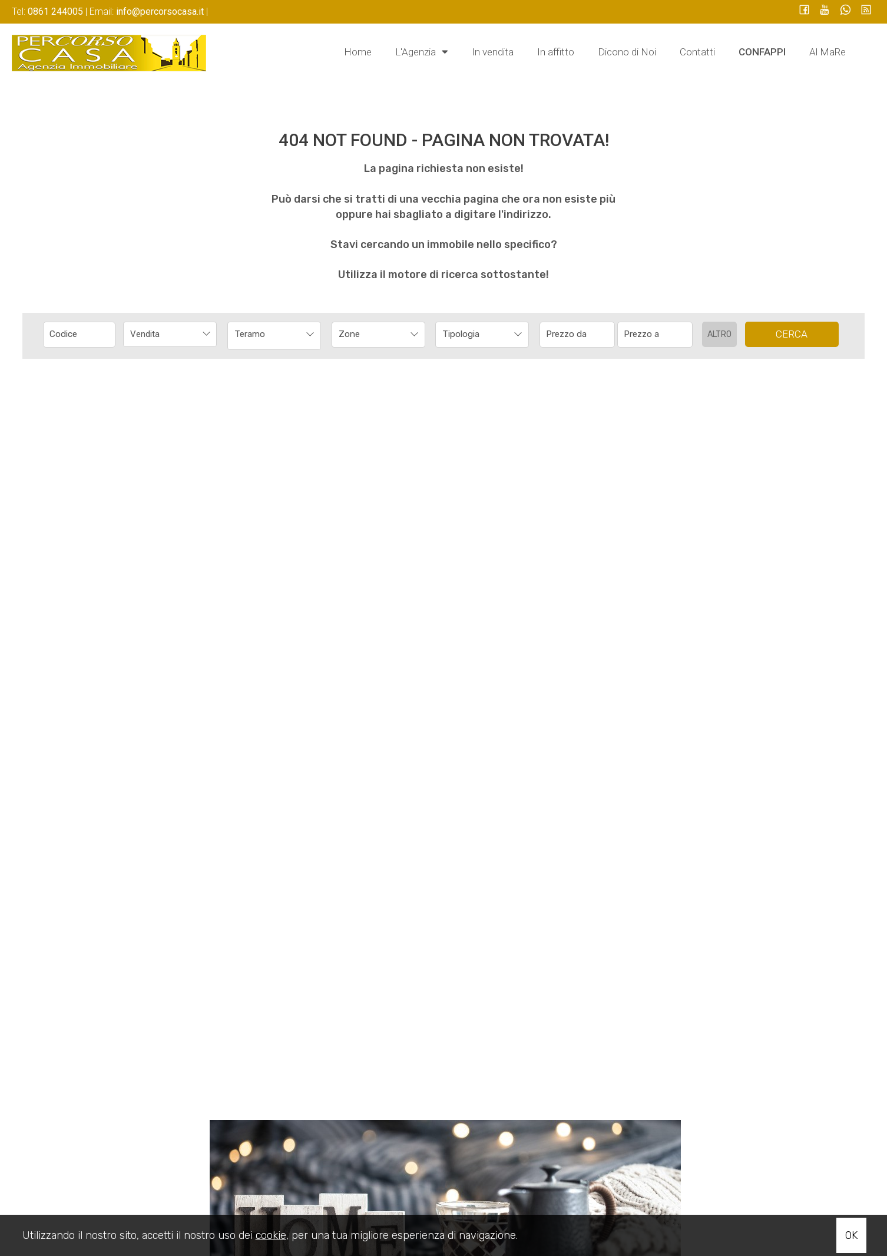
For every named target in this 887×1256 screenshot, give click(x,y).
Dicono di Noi (627, 52)
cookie (271, 1235)
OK (851, 1235)
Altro (719, 334)
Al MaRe (827, 52)
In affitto (555, 52)
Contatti (697, 52)
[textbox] (370, 334)
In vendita (493, 52)
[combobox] (170, 334)
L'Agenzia (421, 51)
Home (358, 52)
